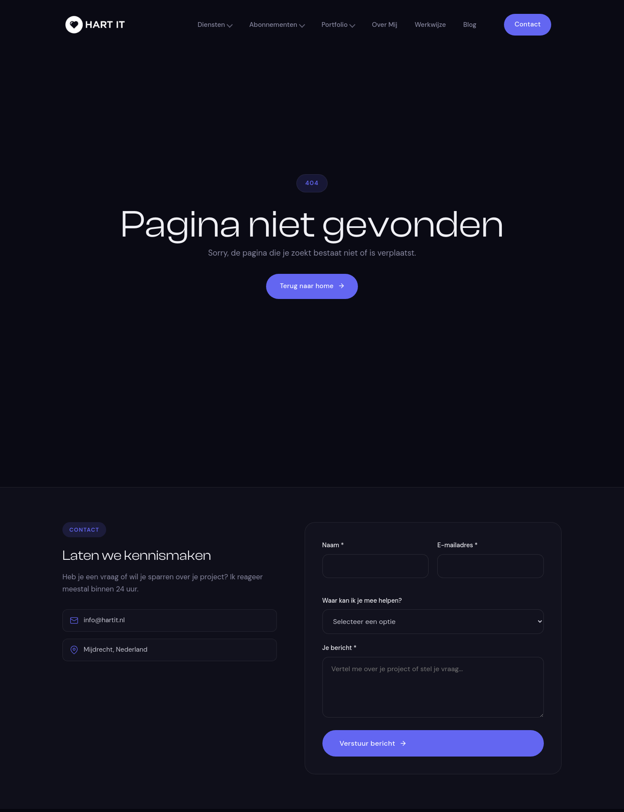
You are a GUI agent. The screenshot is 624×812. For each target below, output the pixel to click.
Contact (527, 24)
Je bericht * (339, 648)
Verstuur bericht (373, 743)
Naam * (333, 545)
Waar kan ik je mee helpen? (362, 600)
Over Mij (384, 24)
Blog (469, 24)
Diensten (211, 24)
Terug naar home (312, 286)
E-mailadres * (457, 545)
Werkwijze (430, 24)
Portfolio (335, 24)
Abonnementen (273, 24)
